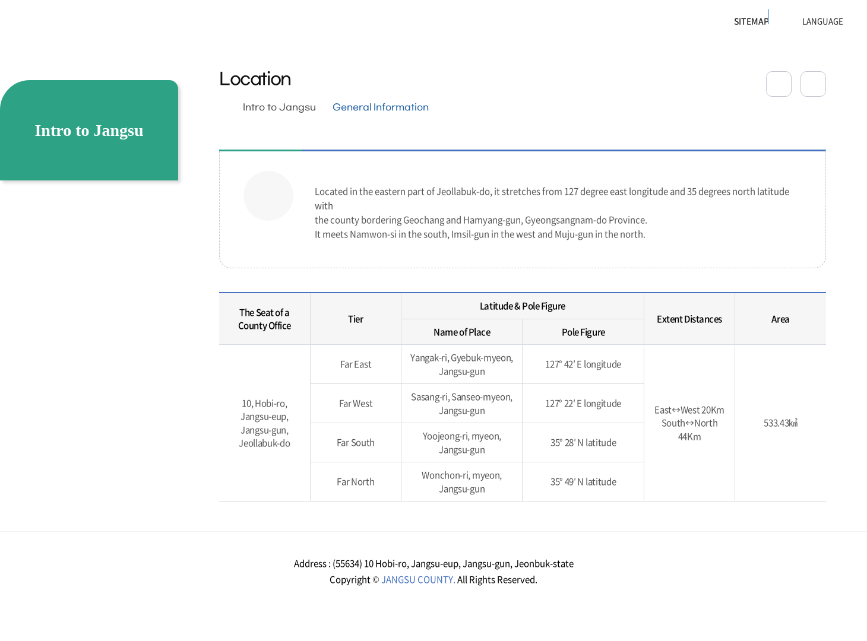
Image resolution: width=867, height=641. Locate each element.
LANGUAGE (793, 21)
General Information (381, 107)
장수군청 (54, 27)
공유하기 (779, 84)
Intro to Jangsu (279, 107)
